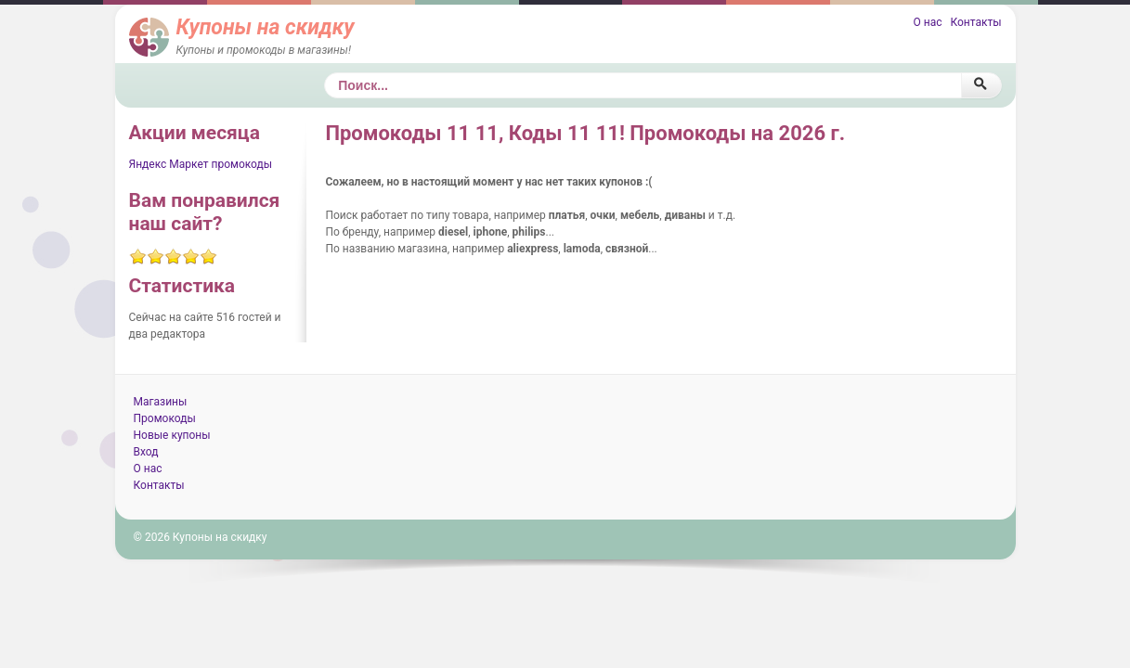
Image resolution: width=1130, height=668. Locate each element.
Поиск (324, 72)
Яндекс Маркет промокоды (201, 164)
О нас (927, 22)
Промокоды (165, 418)
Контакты (975, 22)
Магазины (161, 401)
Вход (146, 451)
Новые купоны (172, 435)
